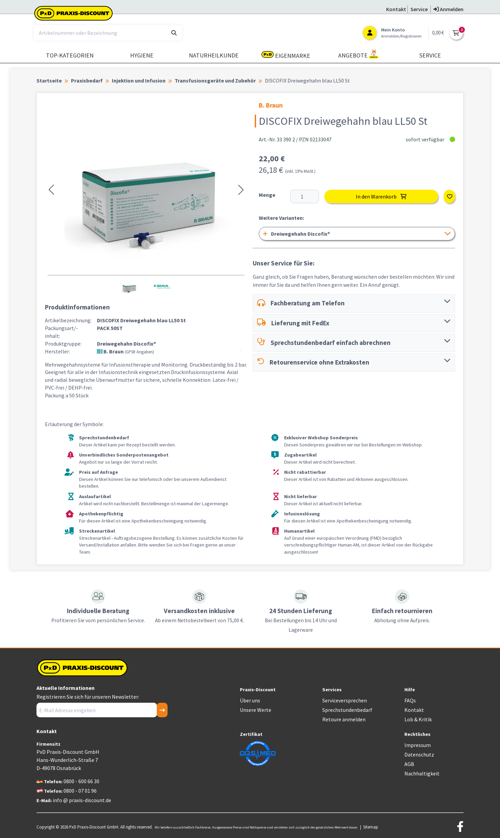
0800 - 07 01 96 (80, 790)
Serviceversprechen (344, 700)
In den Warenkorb (381, 196)
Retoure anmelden (344, 719)
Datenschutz (419, 754)
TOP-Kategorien (70, 55)
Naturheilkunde (214, 55)
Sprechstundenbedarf (347, 709)
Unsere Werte (255, 709)
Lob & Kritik (418, 719)
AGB (409, 764)
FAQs (410, 700)
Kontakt (414, 709)
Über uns (250, 700)
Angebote (358, 54)
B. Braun (125, 351)
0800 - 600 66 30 (81, 781)
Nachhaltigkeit (422, 773)
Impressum (417, 745)
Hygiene (141, 55)
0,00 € (438, 32)
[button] (51, 190)
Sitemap (370, 827)
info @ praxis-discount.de (82, 800)
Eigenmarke (285, 55)
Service (430, 55)
